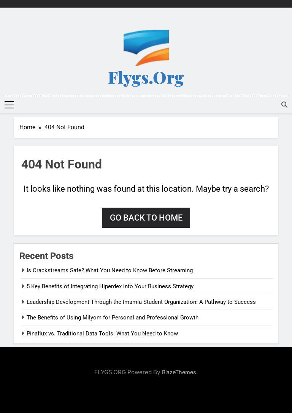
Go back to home (146, 217)
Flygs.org (146, 77)
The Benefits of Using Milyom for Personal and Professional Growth (112, 317)
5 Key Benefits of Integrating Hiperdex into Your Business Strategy (110, 286)
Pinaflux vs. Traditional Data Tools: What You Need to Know (102, 333)
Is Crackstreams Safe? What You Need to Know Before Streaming (110, 270)
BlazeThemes (179, 372)
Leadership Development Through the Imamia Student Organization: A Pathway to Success (141, 302)
